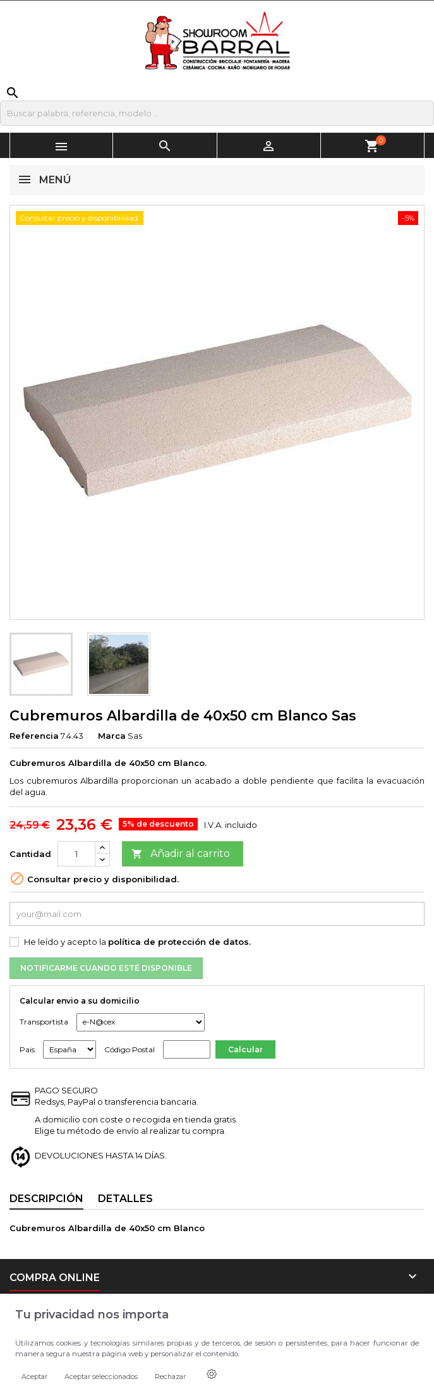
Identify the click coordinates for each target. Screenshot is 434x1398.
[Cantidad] (76, 853)
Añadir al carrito (180, 854)
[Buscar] (217, 113)
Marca (112, 736)
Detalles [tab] (125, 1199)
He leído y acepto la (137, 942)
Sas (135, 736)
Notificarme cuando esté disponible (106, 968)
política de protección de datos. (179, 942)
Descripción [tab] (46, 1199)
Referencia (34, 736)
